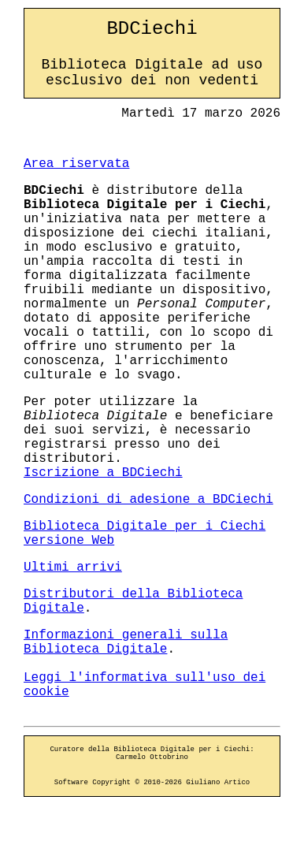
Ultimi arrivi (73, 567)
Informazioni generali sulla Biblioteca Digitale (126, 642)
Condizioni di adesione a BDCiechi (148, 500)
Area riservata (76, 164)
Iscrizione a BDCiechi (103, 473)
